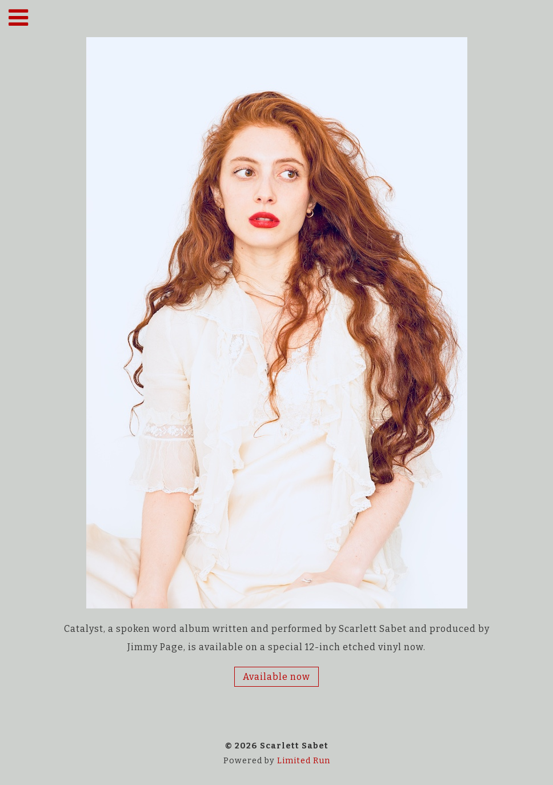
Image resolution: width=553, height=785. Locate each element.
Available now (276, 676)
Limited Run (303, 761)
